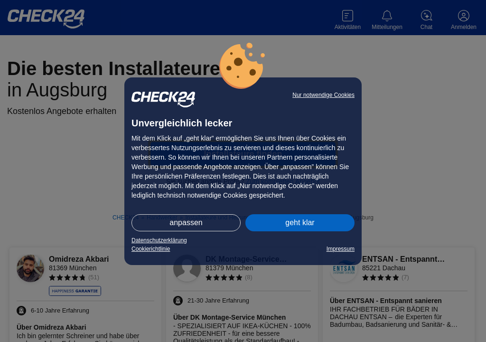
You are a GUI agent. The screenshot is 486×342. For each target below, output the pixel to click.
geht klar (299, 222)
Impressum (341, 249)
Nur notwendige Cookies (323, 95)
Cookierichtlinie (150, 249)
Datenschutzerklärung (159, 240)
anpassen (185, 222)
